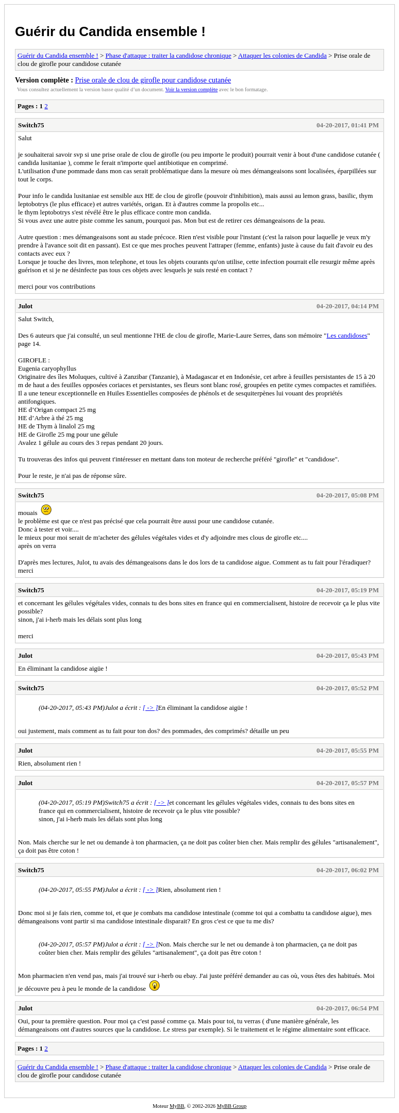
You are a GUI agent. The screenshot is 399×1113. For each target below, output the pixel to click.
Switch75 (31, 125)
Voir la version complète (191, 89)
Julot (25, 306)
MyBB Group (231, 1106)
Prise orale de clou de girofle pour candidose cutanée (153, 80)
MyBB (177, 1106)
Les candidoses (346, 335)
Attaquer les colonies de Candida (282, 55)
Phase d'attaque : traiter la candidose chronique (168, 55)
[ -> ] (150, 707)
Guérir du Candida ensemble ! (110, 31)
